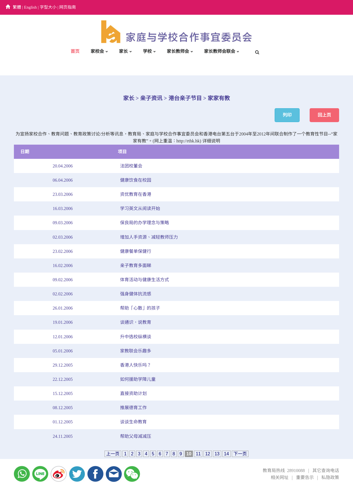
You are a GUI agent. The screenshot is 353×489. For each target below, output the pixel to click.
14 (226, 453)
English (30, 7)
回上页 (324, 115)
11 (198, 453)
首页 (75, 51)
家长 (123, 51)
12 (207, 453)
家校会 (97, 51)
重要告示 (305, 477)
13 (217, 453)
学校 (147, 51)
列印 (287, 115)
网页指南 (67, 7)
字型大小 (48, 7)
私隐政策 (330, 477)
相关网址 (280, 477)
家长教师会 (178, 51)
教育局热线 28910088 (284, 470)
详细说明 (211, 141)
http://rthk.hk (188, 141)
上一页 (113, 453)
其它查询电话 (325, 470)
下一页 (240, 453)
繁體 (17, 7)
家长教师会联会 (219, 51)
